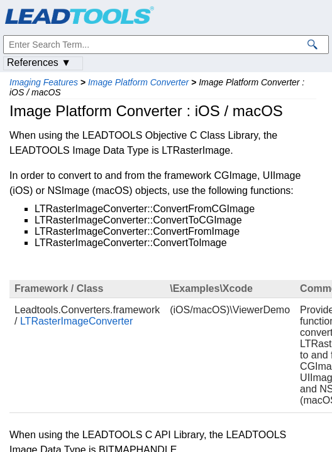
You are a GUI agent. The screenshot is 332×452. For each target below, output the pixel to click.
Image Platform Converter (138, 82)
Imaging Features (43, 82)
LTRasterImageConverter (76, 321)
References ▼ (39, 62)
